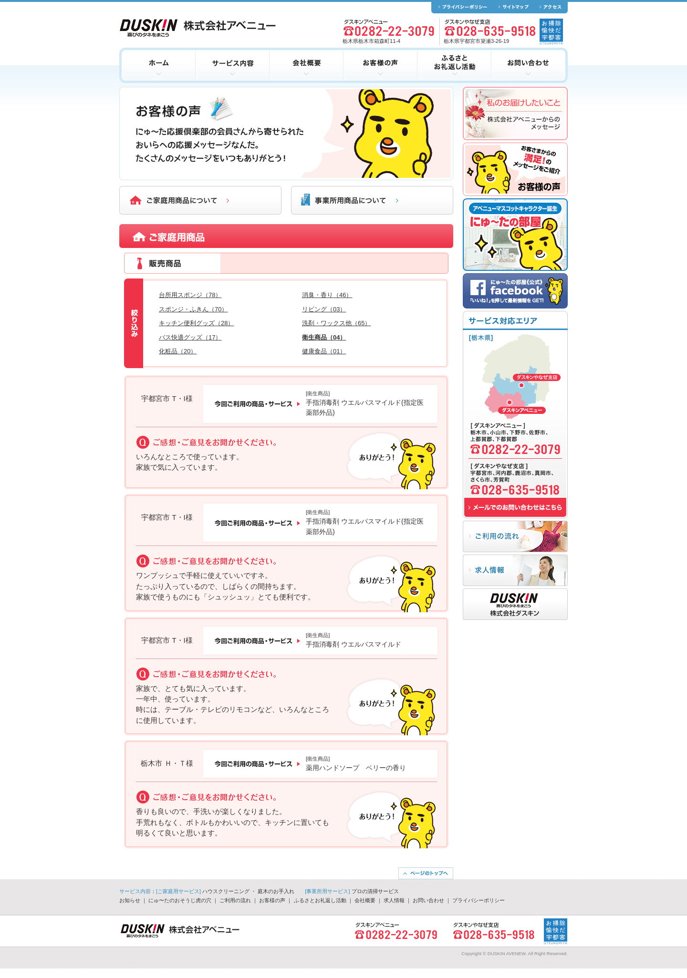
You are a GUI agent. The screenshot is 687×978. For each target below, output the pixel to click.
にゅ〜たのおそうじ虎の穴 (179, 900)
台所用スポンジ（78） (190, 295)
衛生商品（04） (324, 337)
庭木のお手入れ (276, 891)
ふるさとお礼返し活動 (320, 900)
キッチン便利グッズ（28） (196, 323)
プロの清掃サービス (375, 891)
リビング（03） (324, 309)
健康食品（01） (324, 351)
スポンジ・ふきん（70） (193, 309)
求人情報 (394, 900)
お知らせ (129, 900)
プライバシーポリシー (478, 900)
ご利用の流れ (235, 900)
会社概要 (364, 900)
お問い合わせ (428, 900)
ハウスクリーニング (226, 891)
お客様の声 (272, 900)
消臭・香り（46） (327, 295)
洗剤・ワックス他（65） (336, 323)
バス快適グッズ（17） (190, 337)
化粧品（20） (178, 351)
